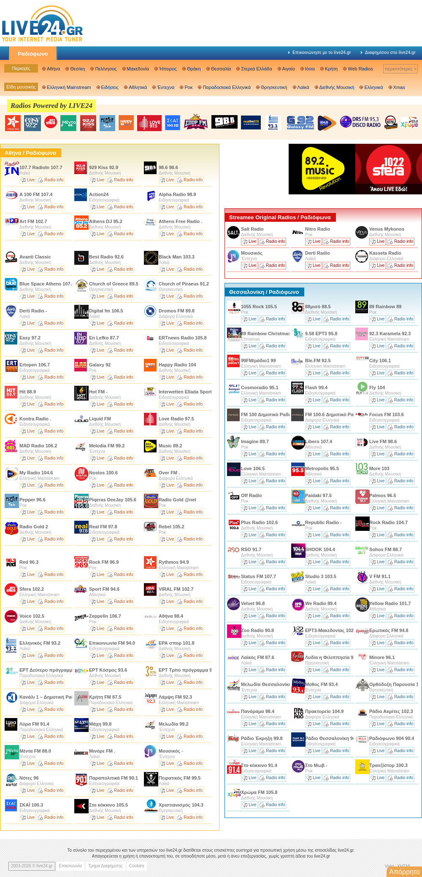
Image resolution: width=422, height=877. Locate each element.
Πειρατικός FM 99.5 (179, 777)
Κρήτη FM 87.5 (105, 696)
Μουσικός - (171, 750)
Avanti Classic (35, 256)
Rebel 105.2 (171, 526)
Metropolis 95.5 (322, 468)
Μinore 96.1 (382, 657)
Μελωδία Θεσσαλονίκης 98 (270, 684)
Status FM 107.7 (258, 576)
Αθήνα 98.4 (171, 616)
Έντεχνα (165, 87)
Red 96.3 (28, 562)
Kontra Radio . (35, 418)
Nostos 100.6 (103, 472)
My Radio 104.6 (36, 472)
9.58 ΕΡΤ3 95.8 (321, 333)
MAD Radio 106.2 (38, 445)
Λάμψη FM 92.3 (175, 696)
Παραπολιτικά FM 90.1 (113, 777)
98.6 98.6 (168, 167)
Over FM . (169, 472)
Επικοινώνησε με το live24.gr (319, 52)
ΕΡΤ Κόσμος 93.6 (108, 670)
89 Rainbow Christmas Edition (275, 333)
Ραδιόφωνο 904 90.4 (391, 738)
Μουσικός (251, 253)
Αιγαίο (288, 68)
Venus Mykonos (386, 228)
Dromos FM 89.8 (177, 310)
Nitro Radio (317, 228)
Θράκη (194, 68)
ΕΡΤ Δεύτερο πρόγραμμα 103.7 (53, 670)
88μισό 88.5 (318, 306)
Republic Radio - (323, 522)
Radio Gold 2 (34, 526)
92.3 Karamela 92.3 (390, 333)
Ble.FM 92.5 (318, 360)
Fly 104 (377, 387)
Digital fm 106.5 (106, 310)
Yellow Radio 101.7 (390, 603)
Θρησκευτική (274, 87)
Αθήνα (53, 68)
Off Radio (252, 495)
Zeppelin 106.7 (105, 616)
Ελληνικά (373, 87)
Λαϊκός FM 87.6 (257, 657)
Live (31, 180)
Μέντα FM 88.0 (35, 750)
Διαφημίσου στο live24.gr (388, 52)
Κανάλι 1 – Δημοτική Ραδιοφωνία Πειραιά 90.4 (70, 696)
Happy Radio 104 (177, 364)
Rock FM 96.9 (104, 562)
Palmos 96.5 (382, 495)
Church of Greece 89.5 (113, 283)
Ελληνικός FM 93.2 (39, 643)
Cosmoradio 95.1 (260, 387)
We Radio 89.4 (320, 603)
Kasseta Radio (385, 253)
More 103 (379, 468)
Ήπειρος (168, 68)
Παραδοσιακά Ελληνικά (227, 87)
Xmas (399, 87)
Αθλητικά (138, 87)
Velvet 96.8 (253, 603)
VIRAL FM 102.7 (176, 589)
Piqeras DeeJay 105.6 (112, 499)
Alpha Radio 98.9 (177, 194)
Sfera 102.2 (31, 589)
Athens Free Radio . (180, 221)
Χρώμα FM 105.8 (259, 792)
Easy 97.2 (30, 337)
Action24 (99, 194)
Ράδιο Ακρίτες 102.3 (391, 711)
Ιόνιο (310, 68)
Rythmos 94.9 (174, 562)
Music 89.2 (170, 445)
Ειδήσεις (110, 87)
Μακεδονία (138, 68)
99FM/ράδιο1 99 (258, 360)
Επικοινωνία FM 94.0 (112, 643)
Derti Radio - (33, 310)
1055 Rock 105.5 (259, 306)
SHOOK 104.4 (320, 549)
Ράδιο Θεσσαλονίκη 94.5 (332, 738)
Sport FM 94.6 (104, 589)
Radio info (53, 180)
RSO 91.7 (251, 549)
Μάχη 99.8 (100, 723)
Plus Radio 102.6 (259, 522)
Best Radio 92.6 (106, 256)
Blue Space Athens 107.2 (46, 283)
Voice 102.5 (31, 616)
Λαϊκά (303, 87)
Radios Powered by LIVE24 (51, 106)
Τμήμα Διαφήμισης (105, 866)
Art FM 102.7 (33, 221)
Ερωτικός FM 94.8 (388, 630)
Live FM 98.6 (383, 441)
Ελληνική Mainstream (69, 87)
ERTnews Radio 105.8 (183, 337)
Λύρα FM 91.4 (34, 723)
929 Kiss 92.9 (103, 167)
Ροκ (188, 87)
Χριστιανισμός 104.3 (181, 804)
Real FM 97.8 (103, 526)
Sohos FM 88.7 (385, 549)
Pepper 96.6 (32, 499)
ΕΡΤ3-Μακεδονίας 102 (329, 630)
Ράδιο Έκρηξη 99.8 (262, 738)
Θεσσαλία (221, 68)
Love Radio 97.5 (176, 418)
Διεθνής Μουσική (336, 87)
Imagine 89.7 (255, 441)
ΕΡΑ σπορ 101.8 (177, 643)
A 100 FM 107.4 (35, 194)
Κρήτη (331, 68)
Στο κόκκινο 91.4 (259, 765)
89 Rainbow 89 (385, 306)
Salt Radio (253, 228)
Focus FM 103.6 (386, 414)
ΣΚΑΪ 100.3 (31, 804)
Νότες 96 (29, 777)
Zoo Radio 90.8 (257, 630)
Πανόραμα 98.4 (257, 711)
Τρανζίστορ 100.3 (388, 765)
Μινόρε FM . (102, 750)
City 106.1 (380, 360)
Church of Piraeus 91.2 (184, 283)
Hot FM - (98, 391)
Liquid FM (100, 418)
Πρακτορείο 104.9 (324, 711)
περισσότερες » (400, 68)
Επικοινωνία (70, 866)
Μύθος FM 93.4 (321, 684)
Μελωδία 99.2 (174, 723)
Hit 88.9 (27, 391)
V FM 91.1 (380, 576)
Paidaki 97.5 (318, 495)
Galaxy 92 (100, 364)
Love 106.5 (253, 468)
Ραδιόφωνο (33, 54)
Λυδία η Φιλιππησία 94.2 (332, 657)
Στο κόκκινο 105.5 (108, 804)
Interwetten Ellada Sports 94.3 (192, 391)
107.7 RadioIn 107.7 (40, 167)
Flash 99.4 (316, 387)
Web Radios (360, 68)
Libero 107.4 (318, 441)
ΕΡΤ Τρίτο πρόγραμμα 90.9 (189, 670)
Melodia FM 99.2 (106, 445)
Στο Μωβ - (316, 765)
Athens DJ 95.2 (105, 221)
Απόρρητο (404, 871)
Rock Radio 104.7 (388, 522)
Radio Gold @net (177, 499)
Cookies (136, 866)
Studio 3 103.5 (320, 576)
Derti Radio (317, 253)
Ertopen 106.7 (34, 364)
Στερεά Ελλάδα (256, 68)
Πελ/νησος (105, 68)
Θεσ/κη (77, 68)
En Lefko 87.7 (104, 337)
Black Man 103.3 (177, 256)
